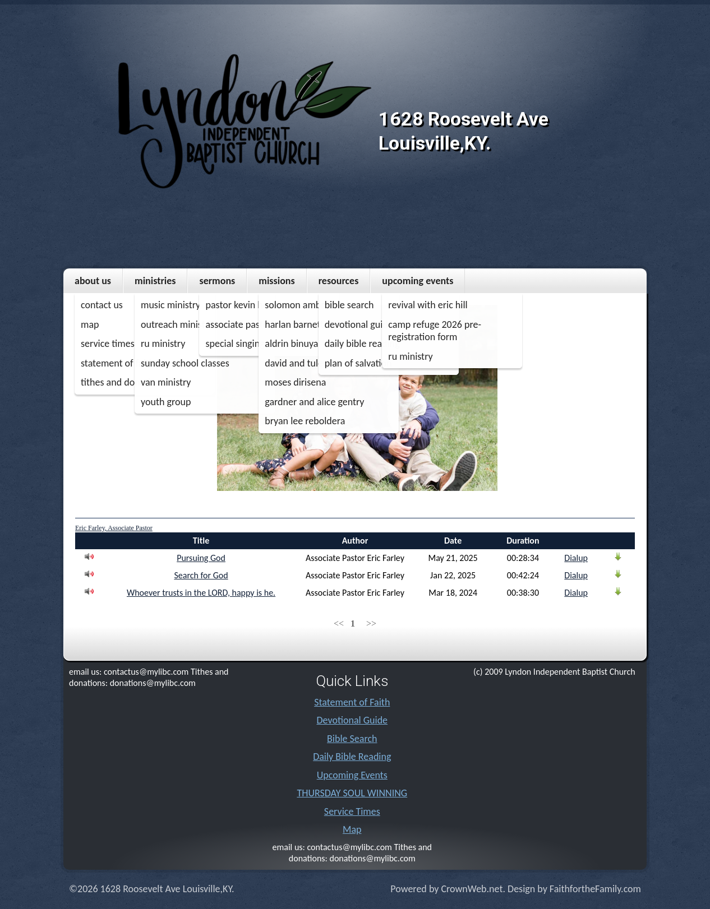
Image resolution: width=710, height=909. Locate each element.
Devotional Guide (352, 720)
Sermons (217, 281)
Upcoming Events (417, 281)
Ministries (155, 281)
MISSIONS (276, 281)
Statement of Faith (352, 702)
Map (352, 829)
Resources (339, 281)
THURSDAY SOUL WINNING (352, 793)
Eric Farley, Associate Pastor (114, 528)
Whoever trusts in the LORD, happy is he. (201, 592)
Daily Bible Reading (352, 756)
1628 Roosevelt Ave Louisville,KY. (463, 131)
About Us (93, 281)
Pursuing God (201, 558)
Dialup (576, 558)
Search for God (201, 575)
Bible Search (352, 738)
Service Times (352, 811)
